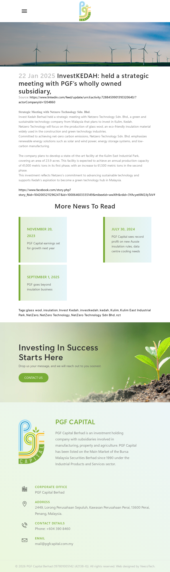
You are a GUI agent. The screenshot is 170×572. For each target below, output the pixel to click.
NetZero (32, 315)
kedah (104, 310)
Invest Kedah (69, 310)
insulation (50, 310)
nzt (118, 315)
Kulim (114, 310)
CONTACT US (33, 377)
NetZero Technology (55, 315)
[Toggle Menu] (24, 11)
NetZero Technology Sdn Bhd (93, 315)
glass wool (34, 310)
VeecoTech (147, 566)
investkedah (89, 310)
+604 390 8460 (58, 528)
